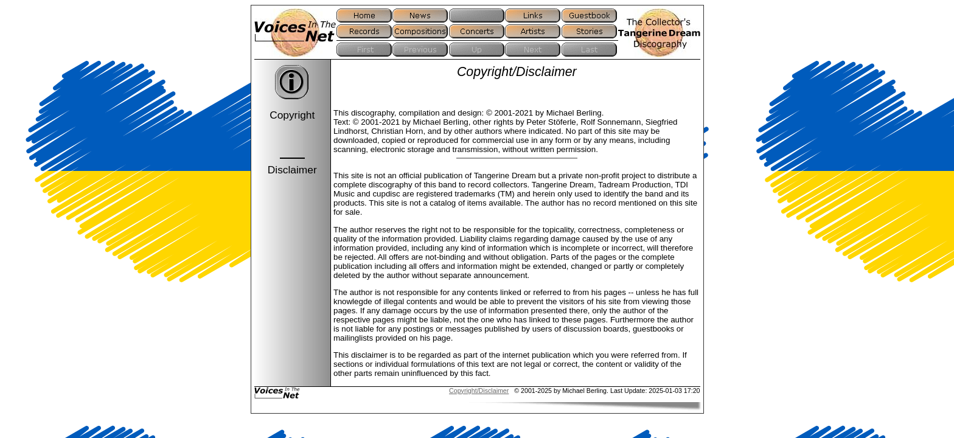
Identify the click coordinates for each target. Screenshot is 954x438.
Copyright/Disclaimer (479, 390)
